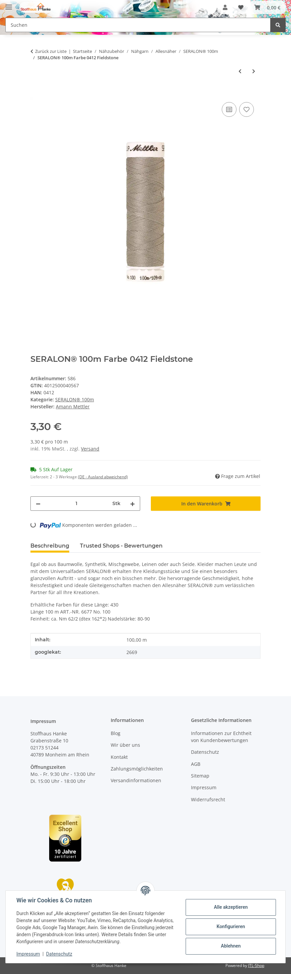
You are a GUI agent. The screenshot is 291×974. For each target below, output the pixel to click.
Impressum (28, 954)
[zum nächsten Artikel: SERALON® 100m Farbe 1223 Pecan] (254, 71)
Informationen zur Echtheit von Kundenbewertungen (221, 736)
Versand (90, 448)
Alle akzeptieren (231, 907)
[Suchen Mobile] (138, 25)
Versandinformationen (136, 780)
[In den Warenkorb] (35, 93)
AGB (195, 764)
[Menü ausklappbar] (8, 4)
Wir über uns (125, 745)
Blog (115, 733)
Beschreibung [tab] (49, 546)
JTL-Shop (256, 965)
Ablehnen (230, 946)
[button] (225, 7)
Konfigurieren (230, 926)
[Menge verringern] (38, 503)
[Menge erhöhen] (132, 503)
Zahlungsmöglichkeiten (137, 768)
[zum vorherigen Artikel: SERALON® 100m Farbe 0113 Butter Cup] (240, 71)
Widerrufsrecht (208, 799)
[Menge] (76, 503)
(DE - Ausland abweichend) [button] (103, 477)
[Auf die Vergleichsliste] (229, 109)
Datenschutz (59, 954)
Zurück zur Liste (51, 51)
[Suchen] (278, 25)
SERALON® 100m (74, 399)
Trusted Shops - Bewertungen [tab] (121, 546)
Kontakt (119, 757)
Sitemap (200, 776)
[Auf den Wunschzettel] (246, 109)
